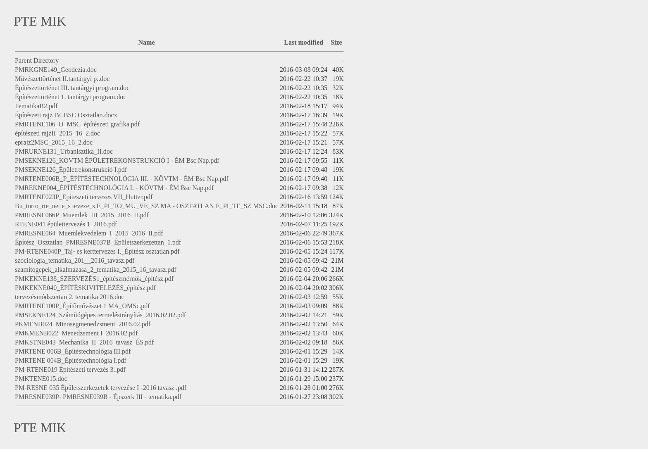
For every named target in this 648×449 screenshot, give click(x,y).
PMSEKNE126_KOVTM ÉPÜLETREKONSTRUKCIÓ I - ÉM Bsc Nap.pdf (117, 160)
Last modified (303, 42)
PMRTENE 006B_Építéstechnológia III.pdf (73, 351)
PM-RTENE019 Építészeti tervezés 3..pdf (70, 369)
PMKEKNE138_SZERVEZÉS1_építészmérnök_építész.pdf (94, 278)
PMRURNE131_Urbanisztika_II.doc (64, 151)
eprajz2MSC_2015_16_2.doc (54, 142)
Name (146, 42)
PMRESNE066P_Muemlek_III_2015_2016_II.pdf (82, 215)
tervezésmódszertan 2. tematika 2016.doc (69, 296)
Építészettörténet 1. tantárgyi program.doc (70, 96)
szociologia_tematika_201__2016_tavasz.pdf (74, 260)
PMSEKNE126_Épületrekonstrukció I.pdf (71, 169)
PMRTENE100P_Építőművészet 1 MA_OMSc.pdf (82, 305)
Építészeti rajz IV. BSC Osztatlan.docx (66, 115)
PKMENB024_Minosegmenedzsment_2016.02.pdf (82, 324)
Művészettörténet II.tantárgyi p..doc (62, 78)
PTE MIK (40, 21)
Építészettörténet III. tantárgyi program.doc (72, 87)
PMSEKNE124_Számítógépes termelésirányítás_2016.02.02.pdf (100, 314)
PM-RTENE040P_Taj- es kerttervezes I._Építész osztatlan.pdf (97, 251)
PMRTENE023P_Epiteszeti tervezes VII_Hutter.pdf (83, 196)
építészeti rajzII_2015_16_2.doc (57, 133)
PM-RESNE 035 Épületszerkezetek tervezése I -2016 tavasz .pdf (100, 387)
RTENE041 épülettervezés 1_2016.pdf (66, 224)
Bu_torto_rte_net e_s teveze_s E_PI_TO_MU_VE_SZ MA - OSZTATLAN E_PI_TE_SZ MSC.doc (146, 205)
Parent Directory (37, 60)
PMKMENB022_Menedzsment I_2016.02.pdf (76, 333)
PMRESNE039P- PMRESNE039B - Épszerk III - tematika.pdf (98, 396)
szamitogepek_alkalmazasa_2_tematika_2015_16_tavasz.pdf (95, 269)
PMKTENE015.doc (41, 378)
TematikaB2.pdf (36, 105)
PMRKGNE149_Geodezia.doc (56, 69)
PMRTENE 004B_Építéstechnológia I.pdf (70, 360)
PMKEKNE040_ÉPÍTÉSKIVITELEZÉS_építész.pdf (85, 287)
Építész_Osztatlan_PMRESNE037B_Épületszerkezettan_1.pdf (98, 242)
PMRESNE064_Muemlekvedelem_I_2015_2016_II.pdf (89, 233)
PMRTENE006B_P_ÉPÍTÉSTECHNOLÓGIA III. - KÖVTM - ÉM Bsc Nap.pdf (122, 178)
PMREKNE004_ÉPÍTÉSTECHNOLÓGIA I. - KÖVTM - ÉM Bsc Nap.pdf (114, 187)
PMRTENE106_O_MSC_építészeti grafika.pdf (77, 124)
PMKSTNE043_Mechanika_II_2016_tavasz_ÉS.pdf (84, 342)
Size (336, 42)
